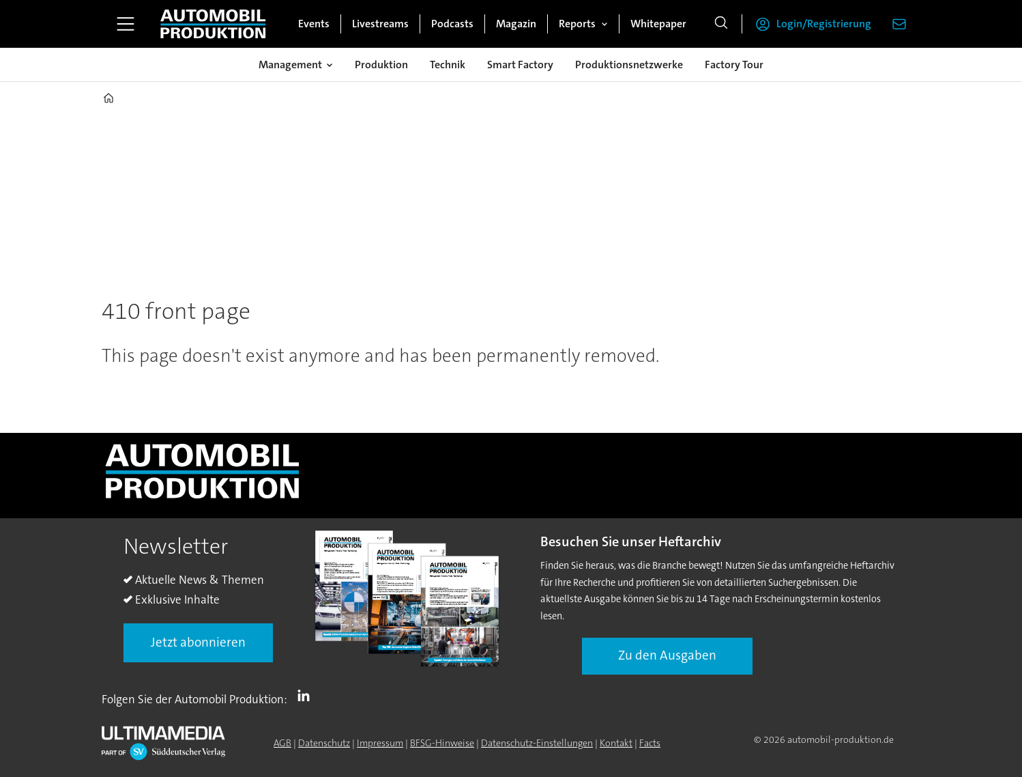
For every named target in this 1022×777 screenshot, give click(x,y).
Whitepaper (658, 23)
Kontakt (616, 743)
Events (314, 23)
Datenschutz (324, 743)
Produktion (381, 64)
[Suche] (721, 24)
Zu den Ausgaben (667, 655)
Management (290, 64)
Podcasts (452, 23)
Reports (577, 23)
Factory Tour (734, 64)
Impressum (380, 743)
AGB (282, 743)
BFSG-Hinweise (442, 743)
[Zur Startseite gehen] (212, 23)
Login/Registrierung (823, 23)
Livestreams (380, 23)
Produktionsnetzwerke (629, 64)
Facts (649, 743)
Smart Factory (520, 64)
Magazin (516, 23)
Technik (447, 64)
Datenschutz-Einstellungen (537, 743)
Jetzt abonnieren (198, 642)
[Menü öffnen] (125, 23)
